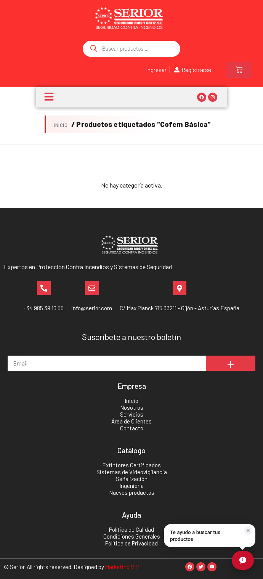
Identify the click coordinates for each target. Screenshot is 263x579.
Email (15, 352)
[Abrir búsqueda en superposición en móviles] (131, 49)
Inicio (60, 125)
